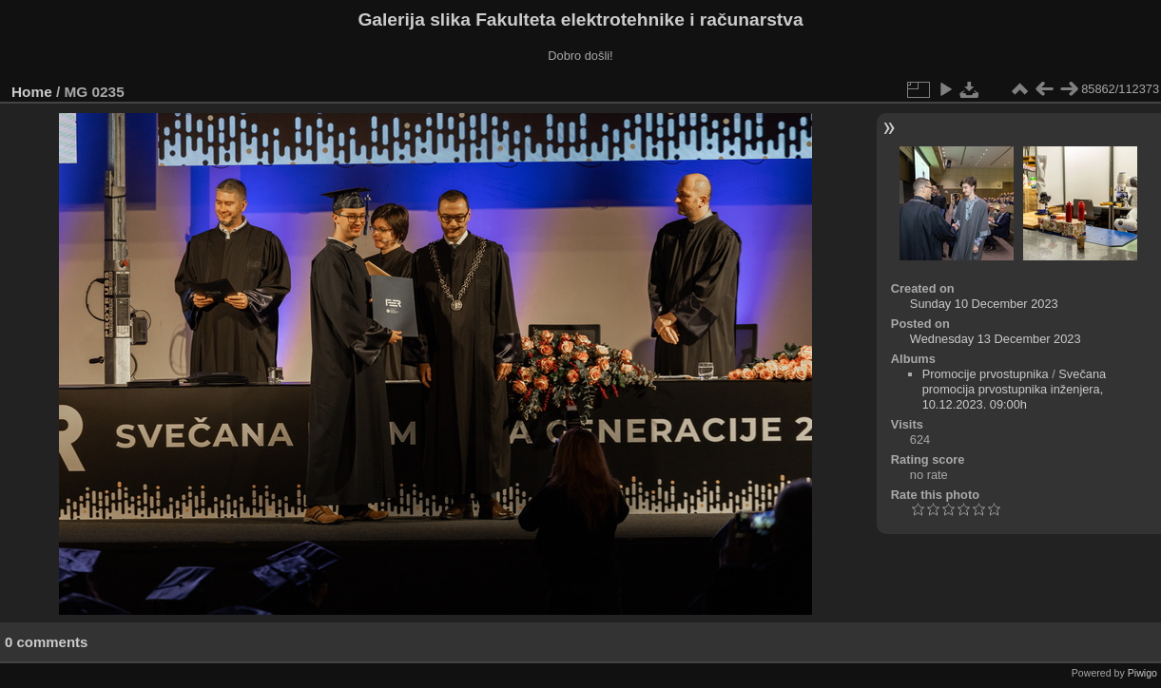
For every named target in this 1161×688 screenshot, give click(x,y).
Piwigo (1142, 672)
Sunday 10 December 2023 (984, 303)
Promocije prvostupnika (985, 374)
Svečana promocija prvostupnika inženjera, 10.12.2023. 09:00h (1014, 389)
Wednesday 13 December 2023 (995, 339)
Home (31, 92)
